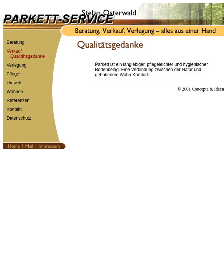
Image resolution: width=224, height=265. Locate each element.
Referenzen (18, 100)
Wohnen (15, 91)
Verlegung (17, 65)
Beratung (16, 42)
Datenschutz (19, 118)
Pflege (13, 74)
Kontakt (14, 109)
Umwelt (14, 82)
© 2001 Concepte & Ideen (201, 89)
